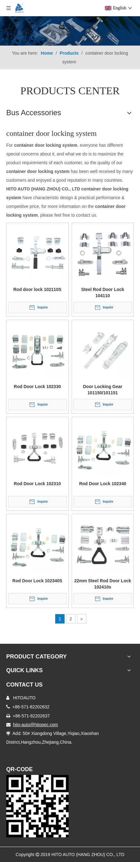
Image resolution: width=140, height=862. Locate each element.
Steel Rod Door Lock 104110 (102, 292)
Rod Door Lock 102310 (37, 483)
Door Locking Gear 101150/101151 (102, 389)
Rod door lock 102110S (37, 289)
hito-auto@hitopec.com (35, 724)
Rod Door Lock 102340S (37, 580)
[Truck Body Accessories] (70, 31)
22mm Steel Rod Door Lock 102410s (102, 583)
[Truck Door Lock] (37, 806)
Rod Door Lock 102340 (102, 483)
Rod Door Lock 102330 (37, 386)
